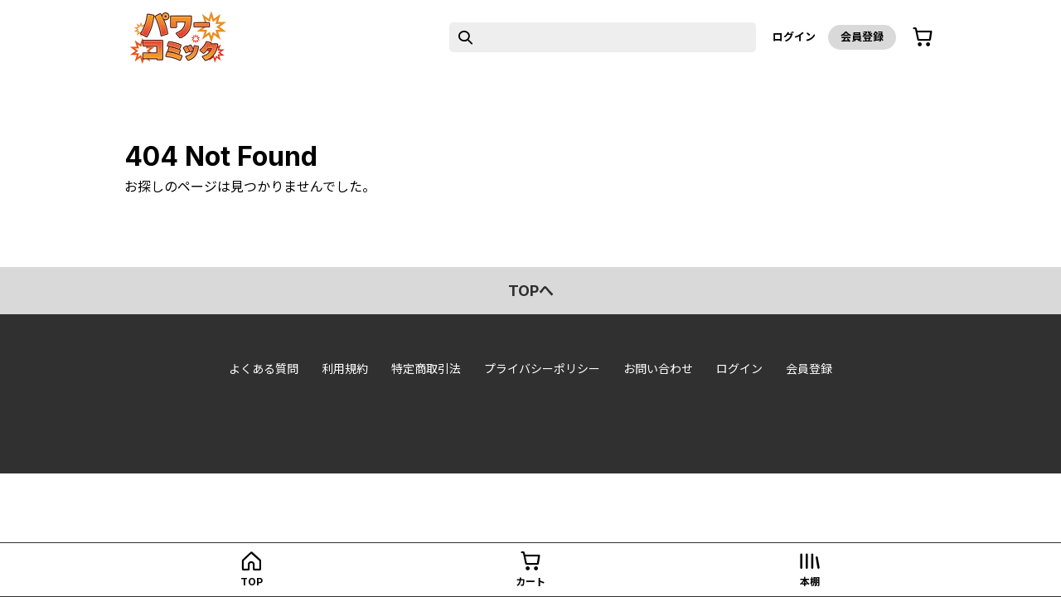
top (251, 581)
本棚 (810, 581)
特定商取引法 (426, 369)
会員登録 (862, 36)
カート (530, 581)
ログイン (794, 36)
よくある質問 (263, 369)
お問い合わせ (658, 369)
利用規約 (345, 369)
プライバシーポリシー (542, 369)
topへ (531, 290)
